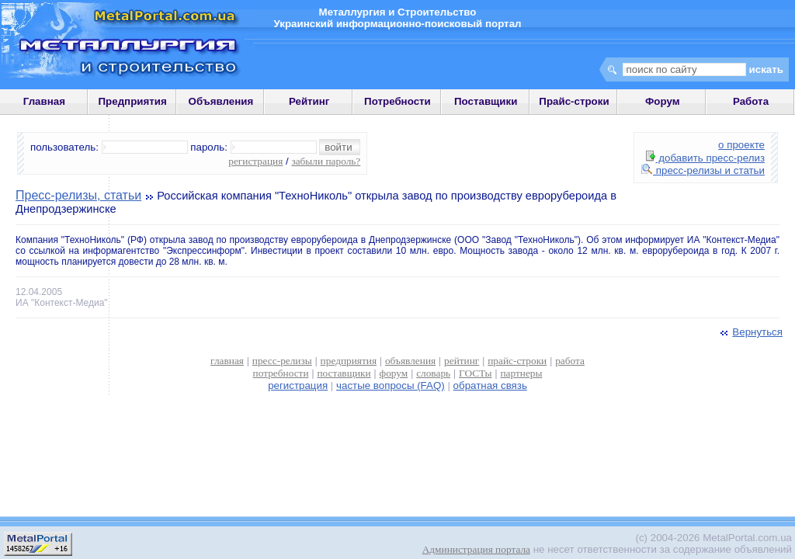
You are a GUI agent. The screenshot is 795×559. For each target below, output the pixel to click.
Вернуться (750, 332)
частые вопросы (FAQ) (390, 385)
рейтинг (461, 360)
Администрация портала (476, 549)
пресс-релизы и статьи (703, 170)
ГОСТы (475, 373)
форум (394, 373)
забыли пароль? (325, 161)
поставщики (343, 373)
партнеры (521, 373)
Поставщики (485, 101)
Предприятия (133, 101)
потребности (281, 373)
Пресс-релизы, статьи (78, 195)
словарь (433, 373)
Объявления (221, 101)
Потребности (397, 101)
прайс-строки (517, 360)
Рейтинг (309, 101)
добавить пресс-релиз (705, 158)
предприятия (349, 360)
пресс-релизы (282, 360)
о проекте (741, 145)
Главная (44, 101)
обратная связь (490, 385)
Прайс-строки (574, 101)
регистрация (255, 161)
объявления (410, 360)
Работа (751, 101)
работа (570, 360)
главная (227, 360)
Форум (662, 101)
